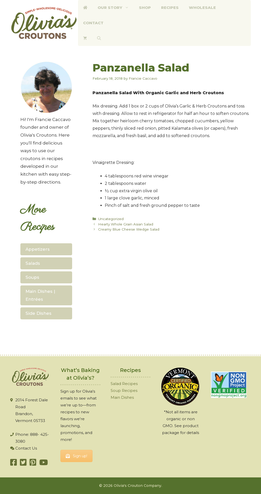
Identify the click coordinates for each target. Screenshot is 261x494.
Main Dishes (122, 397)
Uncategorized (111, 219)
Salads (32, 263)
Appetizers (37, 249)
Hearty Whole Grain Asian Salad (125, 224)
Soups (32, 277)
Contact (93, 22)
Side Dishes (38, 313)
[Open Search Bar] (99, 38)
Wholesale (202, 7)
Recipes (170, 7)
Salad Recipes (124, 383)
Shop (145, 7)
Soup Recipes (124, 390)
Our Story (116, 7)
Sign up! (76, 456)
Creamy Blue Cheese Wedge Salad (128, 229)
